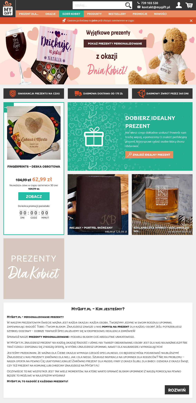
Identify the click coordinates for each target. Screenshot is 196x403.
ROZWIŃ (177, 390)
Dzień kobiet (71, 14)
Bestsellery (117, 14)
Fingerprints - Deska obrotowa (33, 166)
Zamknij (191, 20)
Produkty (94, 14)
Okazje (50, 14)
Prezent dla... (28, 14)
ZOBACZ (34, 196)
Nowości (160, 14)
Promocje (140, 14)
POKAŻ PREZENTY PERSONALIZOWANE (115, 43)
